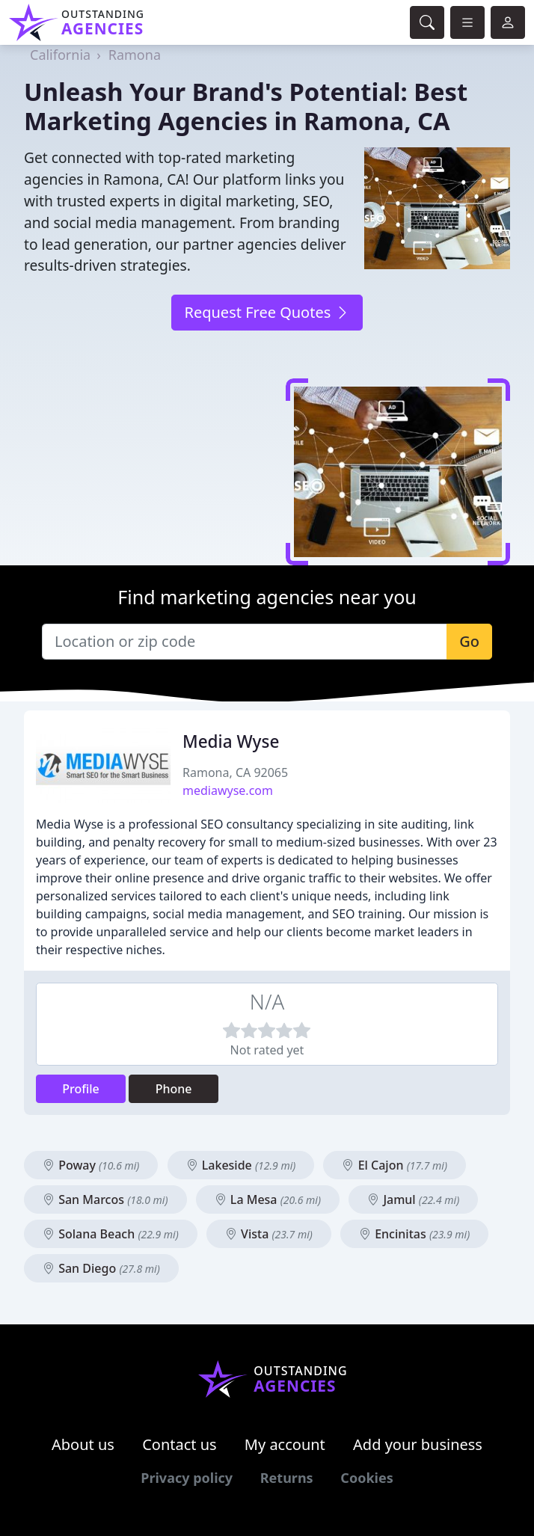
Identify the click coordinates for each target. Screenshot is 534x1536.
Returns (286, 1478)
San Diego (101, 1268)
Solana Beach (111, 1234)
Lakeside (241, 1165)
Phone (174, 1089)
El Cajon (394, 1165)
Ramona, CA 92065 (235, 772)
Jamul (413, 1199)
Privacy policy (187, 1478)
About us (83, 1444)
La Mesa (268, 1199)
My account (285, 1444)
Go (469, 641)
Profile (80, 1089)
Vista (269, 1234)
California (60, 55)
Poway (91, 1165)
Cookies (366, 1478)
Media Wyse (230, 741)
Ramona (134, 55)
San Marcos (105, 1199)
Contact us (179, 1444)
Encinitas (414, 1234)
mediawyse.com (227, 790)
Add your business (417, 1444)
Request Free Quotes (266, 312)
